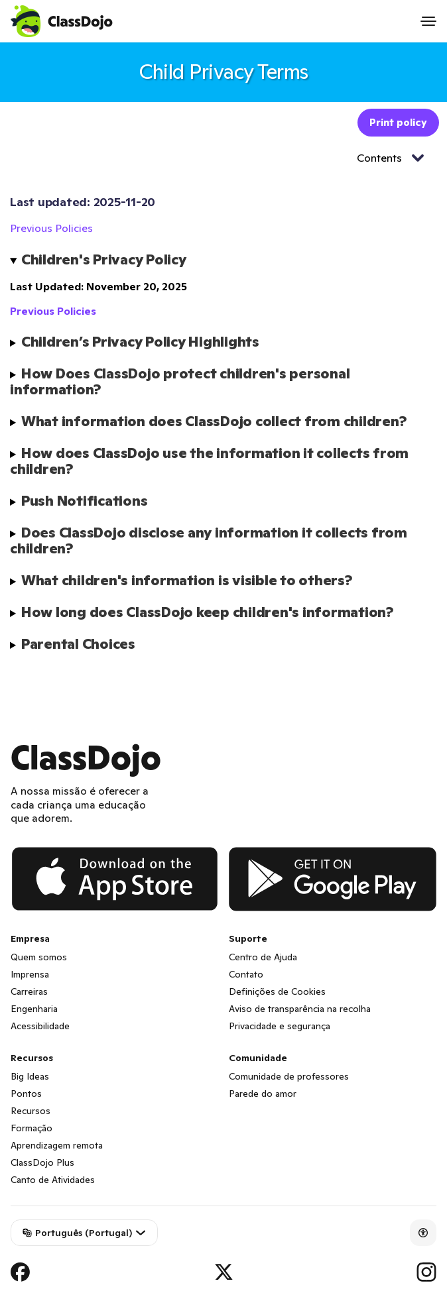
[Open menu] (428, 21)
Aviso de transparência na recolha (300, 1009)
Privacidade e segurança (279, 1026)
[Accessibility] (423, 1232)
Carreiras (29, 991)
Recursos (30, 1111)
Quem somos (39, 957)
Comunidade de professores (289, 1076)
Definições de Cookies (277, 991)
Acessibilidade (40, 1026)
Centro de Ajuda (263, 957)
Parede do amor (262, 1093)
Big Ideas (30, 1076)
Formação (31, 1128)
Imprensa (30, 974)
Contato (246, 974)
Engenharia (34, 1009)
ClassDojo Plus (42, 1162)
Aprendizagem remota (57, 1145)
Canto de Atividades (53, 1180)
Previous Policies (51, 228)
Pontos (26, 1093)
